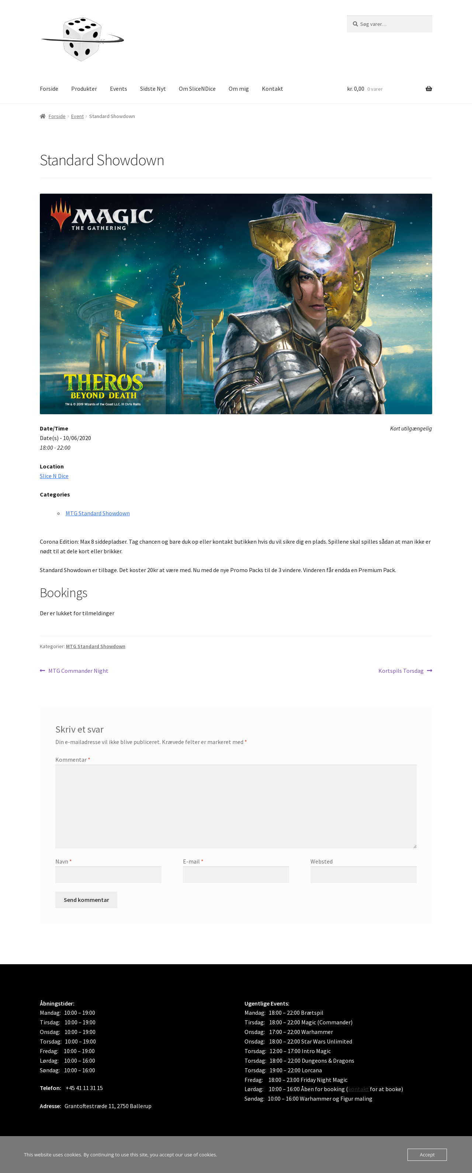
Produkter (84, 88)
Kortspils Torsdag (401, 671)
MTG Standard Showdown (98, 513)
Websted (321, 861)
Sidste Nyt (153, 88)
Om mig (239, 88)
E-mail (193, 861)
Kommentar (72, 759)
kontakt (358, 1089)
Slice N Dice (54, 476)
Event (77, 116)
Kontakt (272, 88)
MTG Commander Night (78, 671)
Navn (63, 861)
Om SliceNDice (197, 88)
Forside (49, 88)
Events (118, 88)
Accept (427, 1154)
